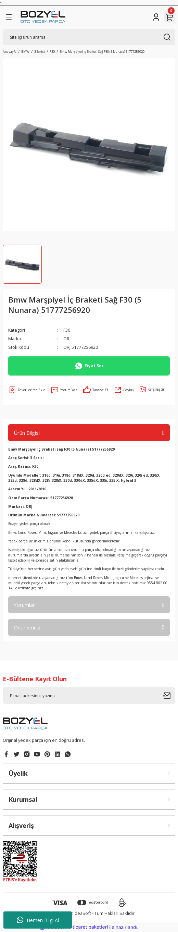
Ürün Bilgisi (27, 432)
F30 (66, 330)
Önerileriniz (27, 627)
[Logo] (43, 17)
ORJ (67, 338)
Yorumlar (24, 604)
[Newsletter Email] (89, 695)
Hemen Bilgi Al (38, 920)
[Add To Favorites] (26, 390)
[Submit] (169, 695)
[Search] (89, 37)
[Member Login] (156, 17)
